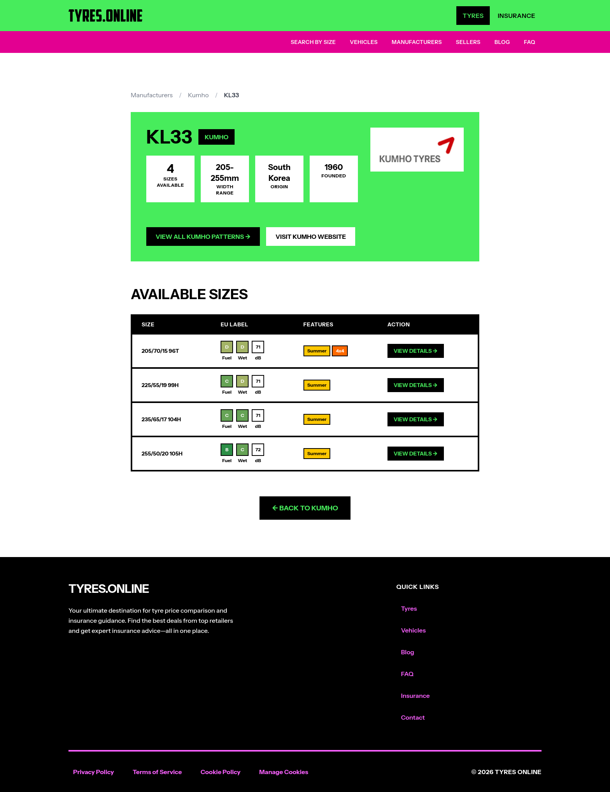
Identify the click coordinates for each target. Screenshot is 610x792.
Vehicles (364, 42)
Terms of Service (157, 772)
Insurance (516, 15)
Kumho (198, 95)
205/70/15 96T (160, 350)
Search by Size (313, 42)
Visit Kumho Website (310, 236)
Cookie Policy (220, 772)
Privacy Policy (93, 772)
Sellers (468, 42)
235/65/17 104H (161, 419)
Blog (502, 42)
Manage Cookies (283, 772)
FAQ (529, 42)
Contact (413, 717)
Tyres (473, 15)
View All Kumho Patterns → (203, 236)
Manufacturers (417, 42)
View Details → (416, 350)
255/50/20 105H (162, 453)
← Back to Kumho (305, 508)
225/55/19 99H (160, 385)
